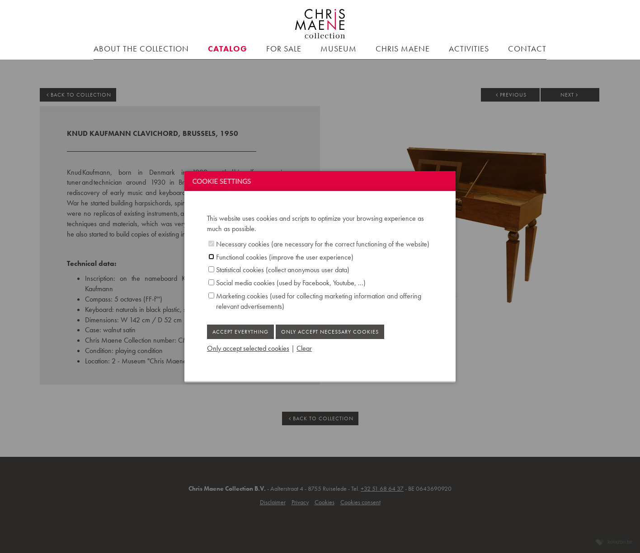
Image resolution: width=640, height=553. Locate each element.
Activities (469, 48)
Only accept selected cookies (248, 348)
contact (527, 48)
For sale (283, 48)
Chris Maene (403, 48)
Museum (338, 48)
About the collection (141, 48)
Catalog (227, 48)
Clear (304, 348)
